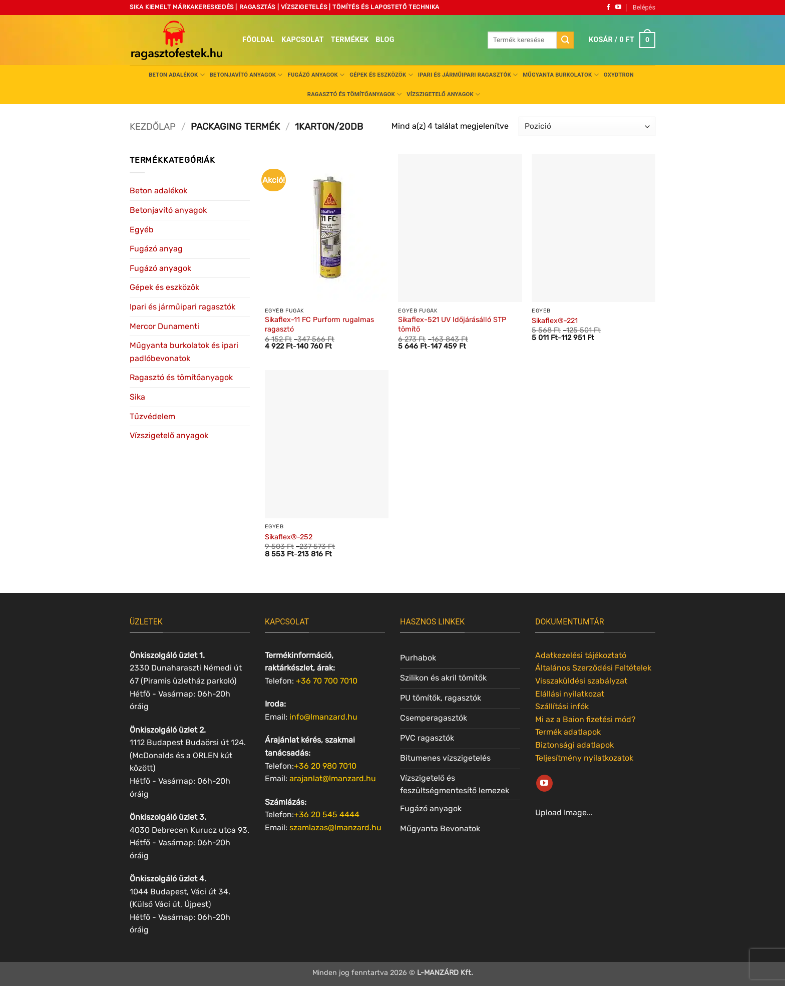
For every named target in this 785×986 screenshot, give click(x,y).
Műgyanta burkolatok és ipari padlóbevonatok (184, 352)
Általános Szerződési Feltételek (593, 668)
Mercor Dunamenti (164, 326)
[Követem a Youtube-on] (618, 7)
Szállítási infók (562, 706)
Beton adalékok (177, 75)
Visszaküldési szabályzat (581, 681)
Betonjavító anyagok (246, 75)
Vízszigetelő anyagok (443, 94)
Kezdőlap (153, 126)
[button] (644, 7)
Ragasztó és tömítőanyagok (354, 94)
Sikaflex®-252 (288, 537)
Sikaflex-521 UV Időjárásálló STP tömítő (452, 324)
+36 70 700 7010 (326, 681)
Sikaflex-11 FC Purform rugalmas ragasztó (319, 324)
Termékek (350, 40)
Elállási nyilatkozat (569, 694)
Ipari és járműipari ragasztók (468, 75)
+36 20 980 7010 (325, 766)
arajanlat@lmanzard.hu (332, 778)
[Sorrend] (587, 126)
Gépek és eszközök (381, 75)
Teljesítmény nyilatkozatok (584, 758)
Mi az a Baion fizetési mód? (585, 719)
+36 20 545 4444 (326, 814)
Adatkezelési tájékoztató (580, 655)
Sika (137, 397)
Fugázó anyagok (316, 75)
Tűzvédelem (152, 416)
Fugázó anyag (156, 248)
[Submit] (565, 40)
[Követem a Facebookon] (608, 7)
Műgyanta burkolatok (561, 75)
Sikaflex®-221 (555, 320)
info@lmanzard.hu (323, 717)
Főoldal (258, 40)
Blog (384, 40)
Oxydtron (619, 75)
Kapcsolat (302, 40)
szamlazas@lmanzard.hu (335, 827)
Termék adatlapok (568, 732)
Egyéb (142, 229)
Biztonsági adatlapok (574, 745)
